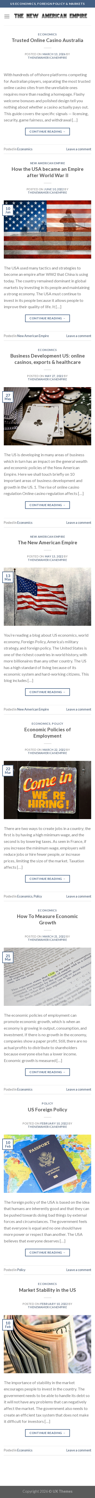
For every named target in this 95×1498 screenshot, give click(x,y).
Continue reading (47, 131)
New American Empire (47, 163)
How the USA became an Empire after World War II (48, 172)
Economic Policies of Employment (47, 732)
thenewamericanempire (47, 57)
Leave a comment (78, 149)
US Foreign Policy (47, 1109)
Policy (57, 723)
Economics (47, 34)
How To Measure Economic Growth (47, 919)
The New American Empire (47, 542)
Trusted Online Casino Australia (47, 40)
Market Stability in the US (47, 1290)
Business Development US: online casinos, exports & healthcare (47, 359)
